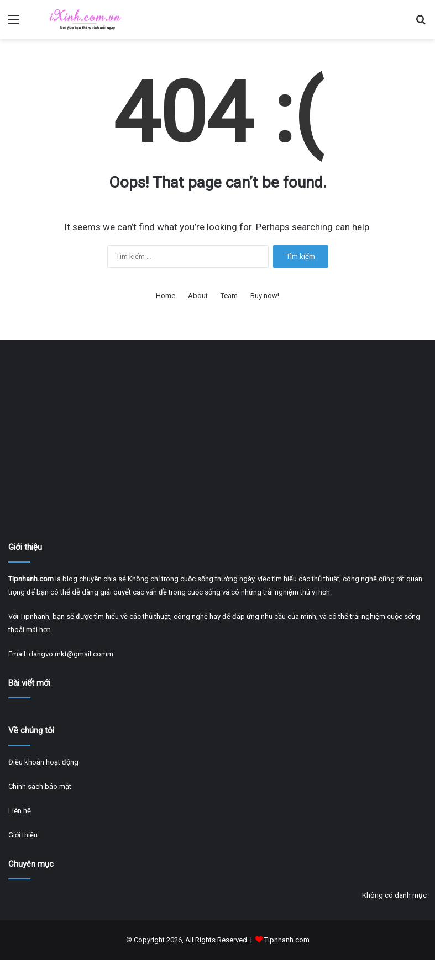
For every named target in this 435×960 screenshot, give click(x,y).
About (198, 295)
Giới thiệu (23, 835)
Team (229, 295)
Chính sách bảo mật (39, 786)
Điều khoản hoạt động (43, 762)
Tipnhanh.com (287, 940)
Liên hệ (19, 811)
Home (165, 295)
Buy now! (264, 295)
